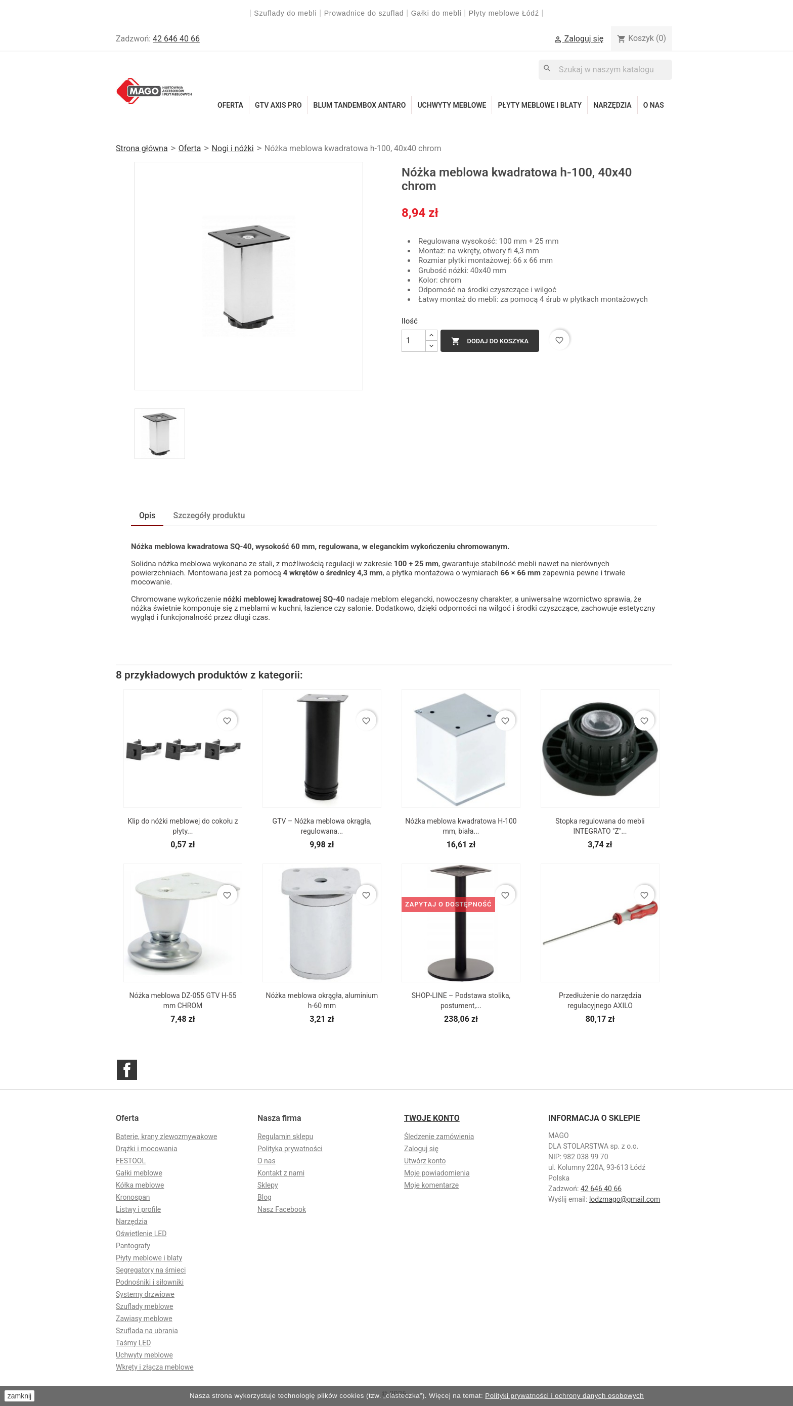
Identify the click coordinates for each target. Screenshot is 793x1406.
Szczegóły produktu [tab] (209, 515)
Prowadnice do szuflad (364, 13)
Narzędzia (612, 105)
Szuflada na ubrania (147, 1331)
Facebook (127, 1070)
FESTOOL (131, 1161)
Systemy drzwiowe (145, 1294)
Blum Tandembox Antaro (360, 105)
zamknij (19, 1396)
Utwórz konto (425, 1161)
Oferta (230, 105)
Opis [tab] (147, 515)
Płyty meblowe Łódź (505, 13)
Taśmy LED (133, 1343)
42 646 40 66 (176, 38)
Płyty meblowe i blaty (540, 105)
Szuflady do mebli (285, 13)
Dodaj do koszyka (489, 341)
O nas (653, 105)
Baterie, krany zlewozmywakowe (166, 1136)
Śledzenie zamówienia (439, 1136)
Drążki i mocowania (147, 1149)
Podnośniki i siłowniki (150, 1282)
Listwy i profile (138, 1209)
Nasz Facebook (281, 1209)
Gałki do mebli (436, 13)
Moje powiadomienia (437, 1173)
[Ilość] (414, 341)
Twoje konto (432, 1118)
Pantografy (133, 1246)
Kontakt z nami (280, 1173)
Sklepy (267, 1185)
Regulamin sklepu (285, 1136)
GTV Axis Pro (278, 105)
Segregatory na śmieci (151, 1270)
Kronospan (133, 1197)
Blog (264, 1197)
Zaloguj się (421, 1149)
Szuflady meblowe (144, 1306)
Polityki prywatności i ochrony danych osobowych (564, 1395)
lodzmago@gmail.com (624, 1199)
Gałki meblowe (139, 1173)
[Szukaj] (605, 69)
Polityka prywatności (290, 1149)
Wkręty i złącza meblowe (155, 1367)
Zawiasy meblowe (144, 1318)
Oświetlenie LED (141, 1234)
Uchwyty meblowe (451, 105)
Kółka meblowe (140, 1185)
